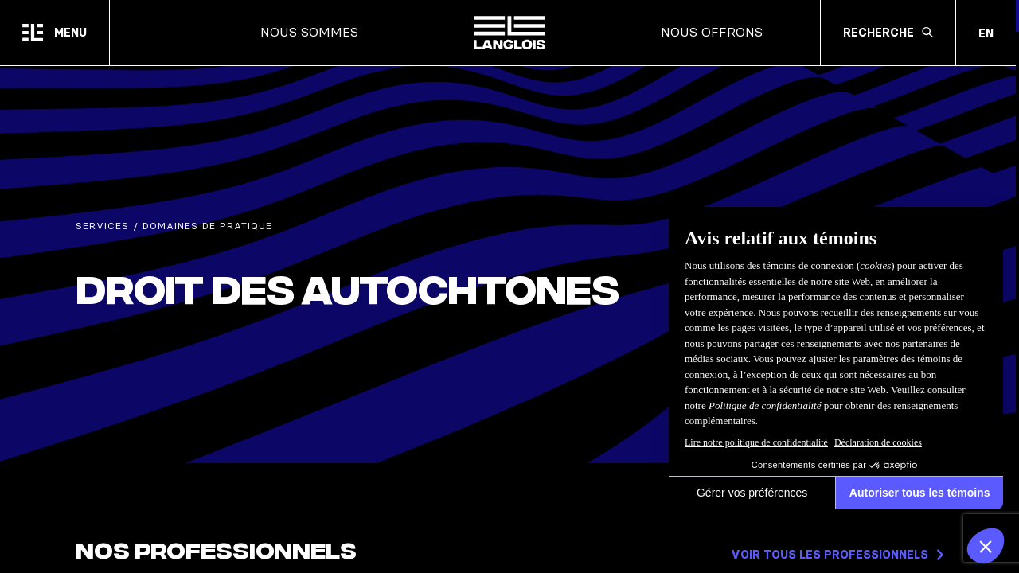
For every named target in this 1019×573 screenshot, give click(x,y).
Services (102, 226)
